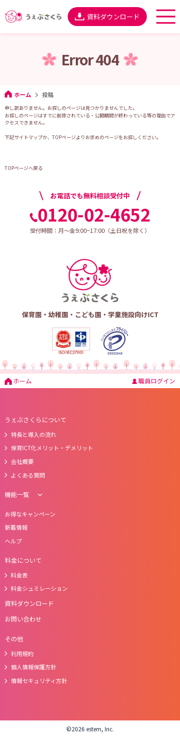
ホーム (18, 94)
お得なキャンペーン (30, 514)
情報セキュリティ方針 (36, 680)
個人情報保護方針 (30, 667)
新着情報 (16, 527)
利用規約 (19, 653)
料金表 (16, 575)
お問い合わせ (23, 618)
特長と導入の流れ (30, 434)
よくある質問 (25, 475)
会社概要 (19, 461)
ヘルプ (13, 541)
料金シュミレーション (36, 588)
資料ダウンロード (107, 16)
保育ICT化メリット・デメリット (49, 448)
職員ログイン (153, 380)
